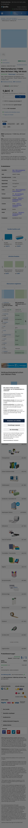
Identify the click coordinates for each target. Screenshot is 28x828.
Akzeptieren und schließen (14, 420)
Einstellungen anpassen (14, 425)
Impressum (15, 440)
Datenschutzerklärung (8, 440)
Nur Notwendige (14, 429)
